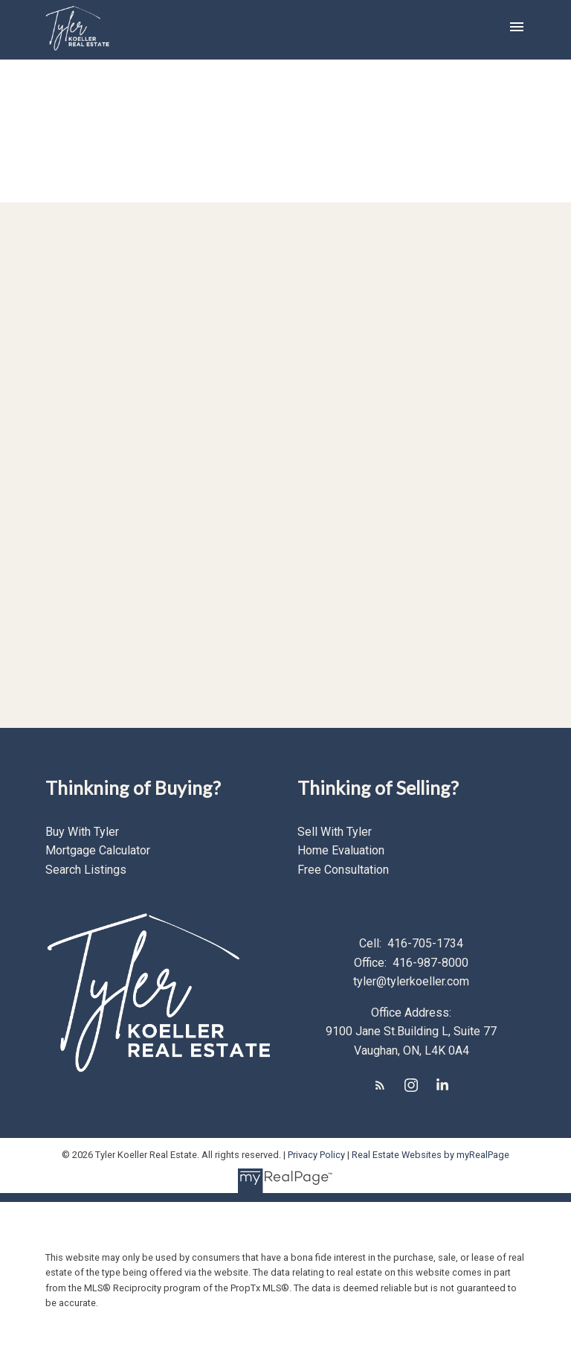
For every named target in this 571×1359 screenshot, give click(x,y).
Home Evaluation (340, 850)
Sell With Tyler (334, 832)
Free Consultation (343, 870)
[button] (380, 1085)
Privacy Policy (316, 1154)
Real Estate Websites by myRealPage (430, 1154)
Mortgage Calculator (97, 850)
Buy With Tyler (82, 832)
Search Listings (85, 870)
